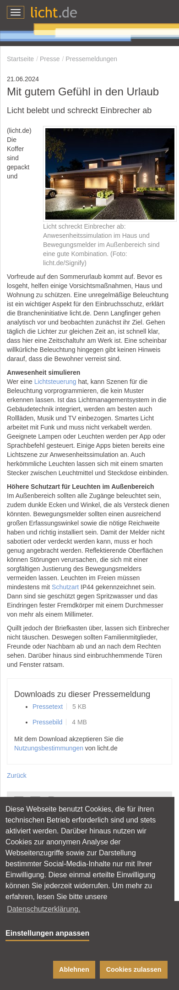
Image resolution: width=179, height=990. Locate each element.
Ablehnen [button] (74, 969)
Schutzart (65, 587)
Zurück (17, 775)
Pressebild (47, 722)
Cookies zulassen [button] (134, 969)
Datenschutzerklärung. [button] (43, 909)
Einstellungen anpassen (47, 933)
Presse (50, 59)
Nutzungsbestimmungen (48, 748)
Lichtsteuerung (55, 381)
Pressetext (48, 706)
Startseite (20, 59)
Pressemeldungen (91, 59)
